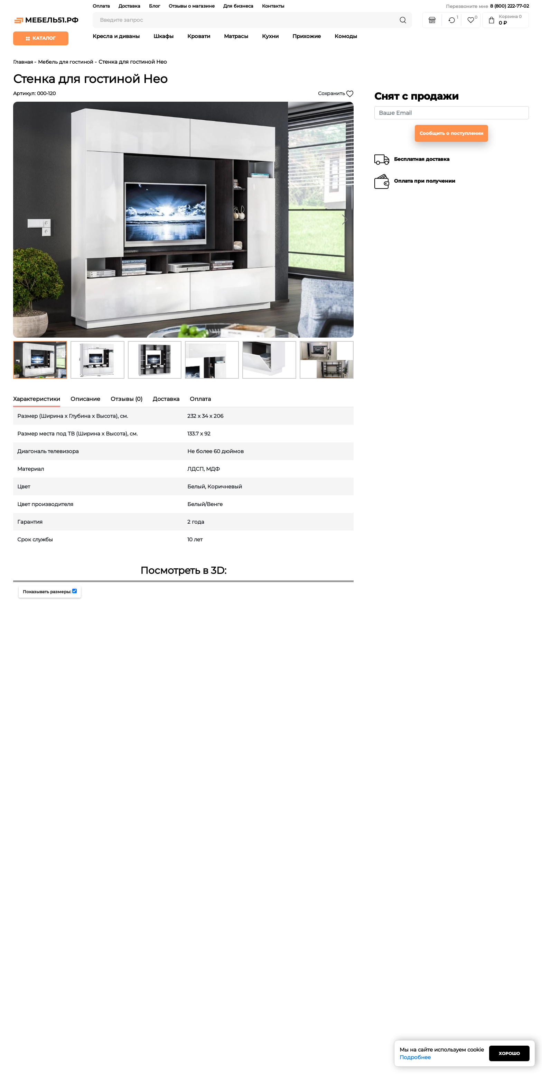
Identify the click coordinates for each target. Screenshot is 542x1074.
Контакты (273, 6)
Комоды (346, 36)
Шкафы (163, 36)
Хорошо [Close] (509, 1053)
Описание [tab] (85, 399)
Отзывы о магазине (192, 6)
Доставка (129, 6)
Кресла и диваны (116, 36)
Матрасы (236, 36)
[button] (345, 220)
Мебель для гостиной (65, 62)
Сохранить (335, 93)
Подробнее (415, 1057)
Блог (154, 6)
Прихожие (306, 36)
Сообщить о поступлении (451, 133)
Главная (23, 62)
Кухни (270, 36)
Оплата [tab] (200, 399)
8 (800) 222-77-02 (509, 6)
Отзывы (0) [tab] (126, 399)
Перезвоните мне (467, 6)
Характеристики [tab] (36, 399)
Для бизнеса (238, 6)
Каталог (41, 38)
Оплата (101, 6)
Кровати (198, 36)
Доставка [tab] (166, 399)
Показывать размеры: (47, 591)
